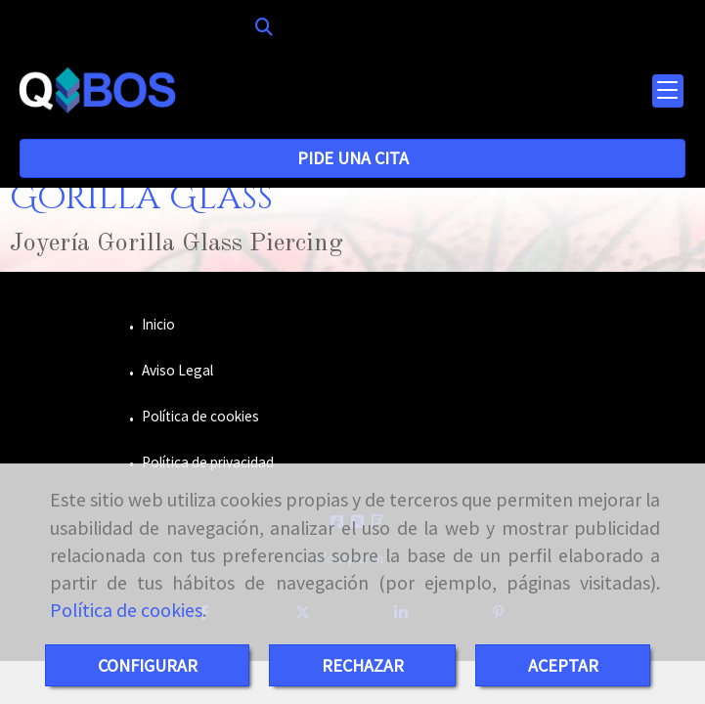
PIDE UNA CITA (353, 158)
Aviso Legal (176, 370)
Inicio (157, 324)
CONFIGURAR (148, 665)
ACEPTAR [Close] (563, 665)
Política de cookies (126, 610)
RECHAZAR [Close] (363, 665)
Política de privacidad (206, 462)
